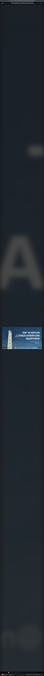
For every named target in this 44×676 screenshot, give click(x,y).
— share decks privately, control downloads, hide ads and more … (22, 0)
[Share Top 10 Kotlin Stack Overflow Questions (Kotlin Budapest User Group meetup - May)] (37, 674)
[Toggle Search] (41, 3)
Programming (29, 674)
